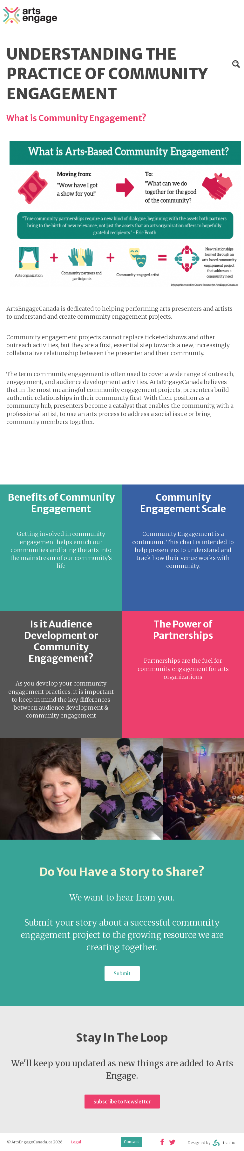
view (61, 547)
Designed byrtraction (213, 1143)
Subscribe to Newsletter (122, 1101)
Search (236, 64)
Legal (76, 1142)
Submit (122, 973)
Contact (131, 1141)
